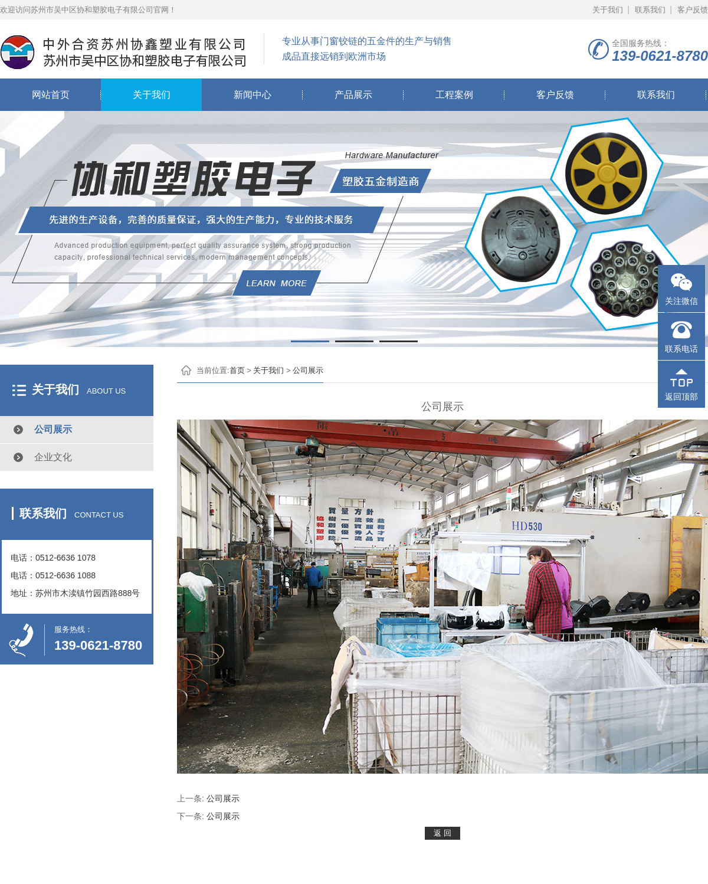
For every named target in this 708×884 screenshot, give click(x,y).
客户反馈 (692, 9)
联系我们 (650, 9)
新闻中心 (252, 95)
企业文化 (53, 457)
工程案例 (454, 95)
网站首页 (51, 95)
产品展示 (353, 95)
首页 (237, 370)
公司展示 (53, 429)
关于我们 (607, 9)
